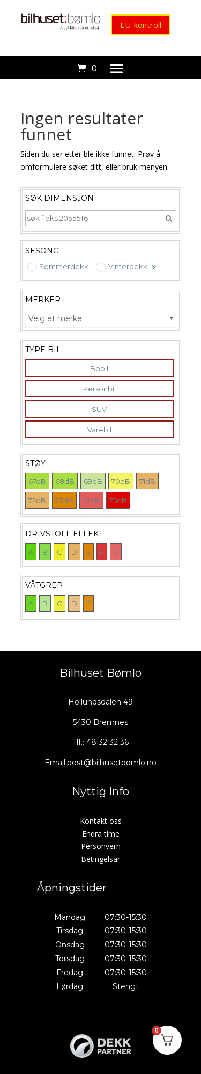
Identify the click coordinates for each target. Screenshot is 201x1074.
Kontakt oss (101, 821)
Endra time (101, 834)
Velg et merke (55, 318)
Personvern (101, 846)
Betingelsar (100, 859)
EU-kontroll (140, 24)
